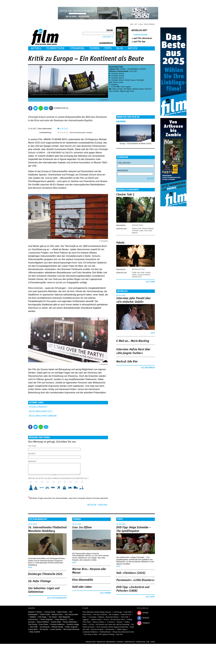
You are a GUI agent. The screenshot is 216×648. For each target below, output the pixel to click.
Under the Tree (126, 614)
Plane (84, 617)
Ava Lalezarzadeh (71, 614)
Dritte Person (87, 614)
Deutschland (114, 67)
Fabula (120, 242)
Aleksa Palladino (43, 622)
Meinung (32, 461)
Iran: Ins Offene (82, 527)
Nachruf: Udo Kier (127, 361)
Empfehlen (46, 108)
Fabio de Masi (117, 89)
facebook (145, 618)
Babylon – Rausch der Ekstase (108, 617)
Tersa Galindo (114, 91)
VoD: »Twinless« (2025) (130, 572)
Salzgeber (114, 84)
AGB (147, 642)
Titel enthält (124, 163)
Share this (30, 108)
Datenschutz (130, 642)
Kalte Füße (127, 612)
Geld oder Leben (82, 586)
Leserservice (106, 43)
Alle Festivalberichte (57, 598)
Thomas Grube (49, 612)
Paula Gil (148, 89)
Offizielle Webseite (38, 407)
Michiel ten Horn (138, 269)
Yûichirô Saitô (45, 614)
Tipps (108, 48)
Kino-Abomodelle (82, 579)
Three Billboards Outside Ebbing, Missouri (97, 612)
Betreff (32, 454)
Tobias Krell (136, 228)
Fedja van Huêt (138, 272)
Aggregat (86, 619)
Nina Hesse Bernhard (71, 629)
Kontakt (120, 642)
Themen (94, 48)
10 (82, 487)
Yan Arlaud (53, 617)
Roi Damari (44, 629)
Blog (119, 48)
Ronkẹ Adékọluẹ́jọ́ (70, 622)
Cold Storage (117, 612)
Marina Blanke (148, 228)
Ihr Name (32, 446)
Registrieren (149, 24)
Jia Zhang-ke (44, 627)
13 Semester (111, 622)
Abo (131, 24)
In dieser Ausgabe (140, 35)
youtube (145, 613)
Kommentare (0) (61, 108)
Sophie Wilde (56, 622)
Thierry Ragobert (46, 619)
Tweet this (35, 108)
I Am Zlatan (92, 617)
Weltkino (33, 617)
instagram (146, 623)
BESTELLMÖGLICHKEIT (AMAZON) (43, 416)
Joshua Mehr (33, 629)
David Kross (137, 277)
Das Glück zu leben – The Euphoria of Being (99, 634)
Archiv (132, 48)
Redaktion (101, 642)
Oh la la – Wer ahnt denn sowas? (114, 619)
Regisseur (122, 170)
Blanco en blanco (98, 622)
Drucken (72, 108)
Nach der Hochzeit (97, 629)
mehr (153, 333)
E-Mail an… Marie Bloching (132, 341)
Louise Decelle (55, 629)
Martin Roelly (62, 612)
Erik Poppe (42, 617)
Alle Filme (150, 282)
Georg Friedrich (144, 275)
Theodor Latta (137, 230)
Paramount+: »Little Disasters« (135, 580)
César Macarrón (61, 619)
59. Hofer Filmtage (39, 581)
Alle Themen (105, 593)
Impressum (140, 642)
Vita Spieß (140, 80)
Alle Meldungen (148, 368)
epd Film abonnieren (143, 38)
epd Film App (139, 41)
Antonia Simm (137, 225)
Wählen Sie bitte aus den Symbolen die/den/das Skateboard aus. (58, 478)
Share (41, 108)
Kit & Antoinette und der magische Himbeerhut (112, 627)
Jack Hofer (34, 627)
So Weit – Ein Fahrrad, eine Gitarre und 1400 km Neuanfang (109, 624)
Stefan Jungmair (71, 627)
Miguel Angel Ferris (127, 91)
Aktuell (36, 48)
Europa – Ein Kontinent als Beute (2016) (135, 143)
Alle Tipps (150, 597)
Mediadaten (111, 642)
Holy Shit (119, 634)
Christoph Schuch (117, 73)
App (135, 24)
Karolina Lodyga (73, 624)
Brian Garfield (35, 632)
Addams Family (96, 619)
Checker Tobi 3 (125, 194)
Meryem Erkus (57, 614)
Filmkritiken (55, 48)
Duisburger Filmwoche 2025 (45, 574)
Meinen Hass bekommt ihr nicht (123, 632)
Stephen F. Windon (35, 612)
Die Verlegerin (114, 614)
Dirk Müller (127, 89)
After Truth (124, 617)
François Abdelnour (57, 624)
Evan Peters (43, 624)
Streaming (77, 48)
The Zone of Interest (100, 614)
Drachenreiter (110, 629)
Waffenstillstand (105, 632)
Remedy (119, 622)
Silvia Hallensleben (45, 129)
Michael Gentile (57, 627)
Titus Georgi (32, 624)
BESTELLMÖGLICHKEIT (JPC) (40, 411)
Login (140, 24)
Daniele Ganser (138, 89)
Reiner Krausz (130, 80)
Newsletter (91, 642)
